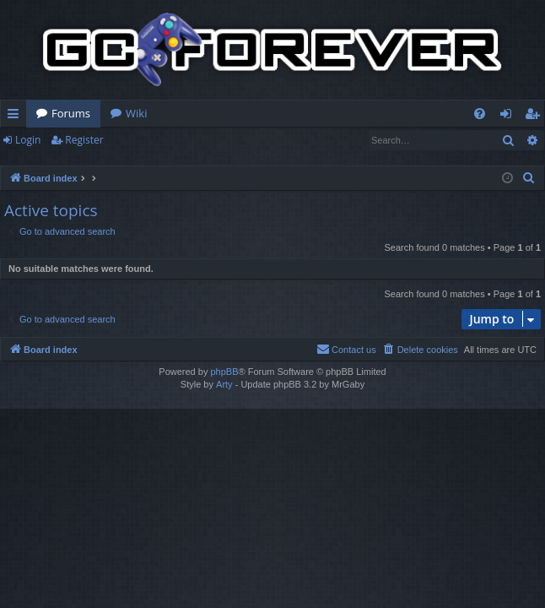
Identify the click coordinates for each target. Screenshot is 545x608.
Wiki (136, 113)
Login (27, 140)
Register (84, 140)
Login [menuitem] (509, 117)
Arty (224, 384)
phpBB (224, 371)
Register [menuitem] (535, 117)
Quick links (16, 117)
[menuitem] (480, 114)
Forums (70, 113)
